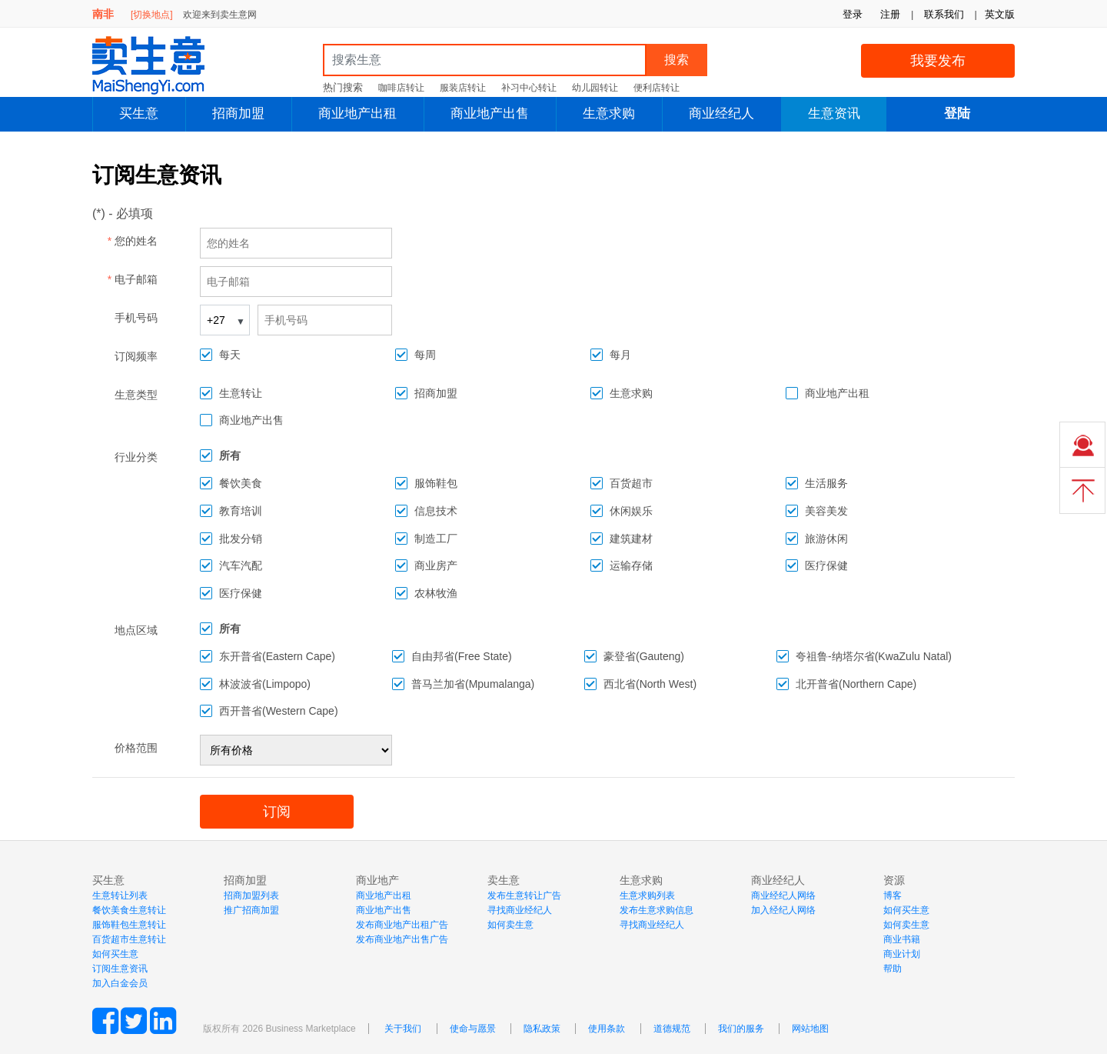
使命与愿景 (473, 1028)
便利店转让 (656, 87)
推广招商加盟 (251, 910)
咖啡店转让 (401, 87)
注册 (890, 14)
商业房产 (435, 565)
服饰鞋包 (435, 483)
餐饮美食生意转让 (129, 910)
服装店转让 (463, 87)
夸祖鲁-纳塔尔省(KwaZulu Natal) (874, 656)
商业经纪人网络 (783, 895)
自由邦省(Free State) (461, 656)
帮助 (892, 968)
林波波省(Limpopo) (265, 684)
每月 (620, 355)
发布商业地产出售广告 (402, 939)
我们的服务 (741, 1028)
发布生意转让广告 (524, 895)
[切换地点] (152, 14)
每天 (230, 355)
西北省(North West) (649, 684)
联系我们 (944, 14)
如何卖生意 (510, 924)
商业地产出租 (357, 113)
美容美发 (826, 511)
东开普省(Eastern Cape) (277, 656)
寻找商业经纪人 (519, 910)
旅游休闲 (826, 538)
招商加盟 (238, 113)
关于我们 (402, 1028)
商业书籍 (901, 939)
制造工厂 (435, 538)
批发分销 (240, 538)
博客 (892, 895)
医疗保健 (826, 565)
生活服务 (826, 483)
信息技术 (435, 511)
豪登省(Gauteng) (643, 656)
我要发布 (938, 60)
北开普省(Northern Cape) (856, 684)
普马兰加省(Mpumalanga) (472, 684)
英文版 (1000, 14)
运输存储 (631, 565)
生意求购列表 (647, 895)
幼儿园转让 (595, 87)
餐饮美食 (240, 483)
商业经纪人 (721, 113)
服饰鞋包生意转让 (129, 924)
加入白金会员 (120, 983)
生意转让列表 (120, 895)
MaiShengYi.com (161, 65)
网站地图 (810, 1028)
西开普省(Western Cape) (278, 711)
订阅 (277, 811)
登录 (853, 14)
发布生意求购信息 (656, 910)
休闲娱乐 (631, 511)
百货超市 (631, 483)
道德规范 (671, 1028)
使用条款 (606, 1028)
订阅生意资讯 (120, 968)
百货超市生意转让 (129, 939)
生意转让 (240, 393)
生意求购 (609, 113)
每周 (425, 355)
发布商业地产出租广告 (402, 924)
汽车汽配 (240, 565)
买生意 (138, 113)
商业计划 (901, 954)
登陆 (957, 113)
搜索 (676, 59)
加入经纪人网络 (783, 910)
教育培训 (240, 511)
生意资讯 (834, 113)
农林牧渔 (435, 593)
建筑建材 (631, 538)
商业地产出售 (489, 113)
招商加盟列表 (251, 895)
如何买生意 (115, 954)
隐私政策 (542, 1028)
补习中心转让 (529, 87)
